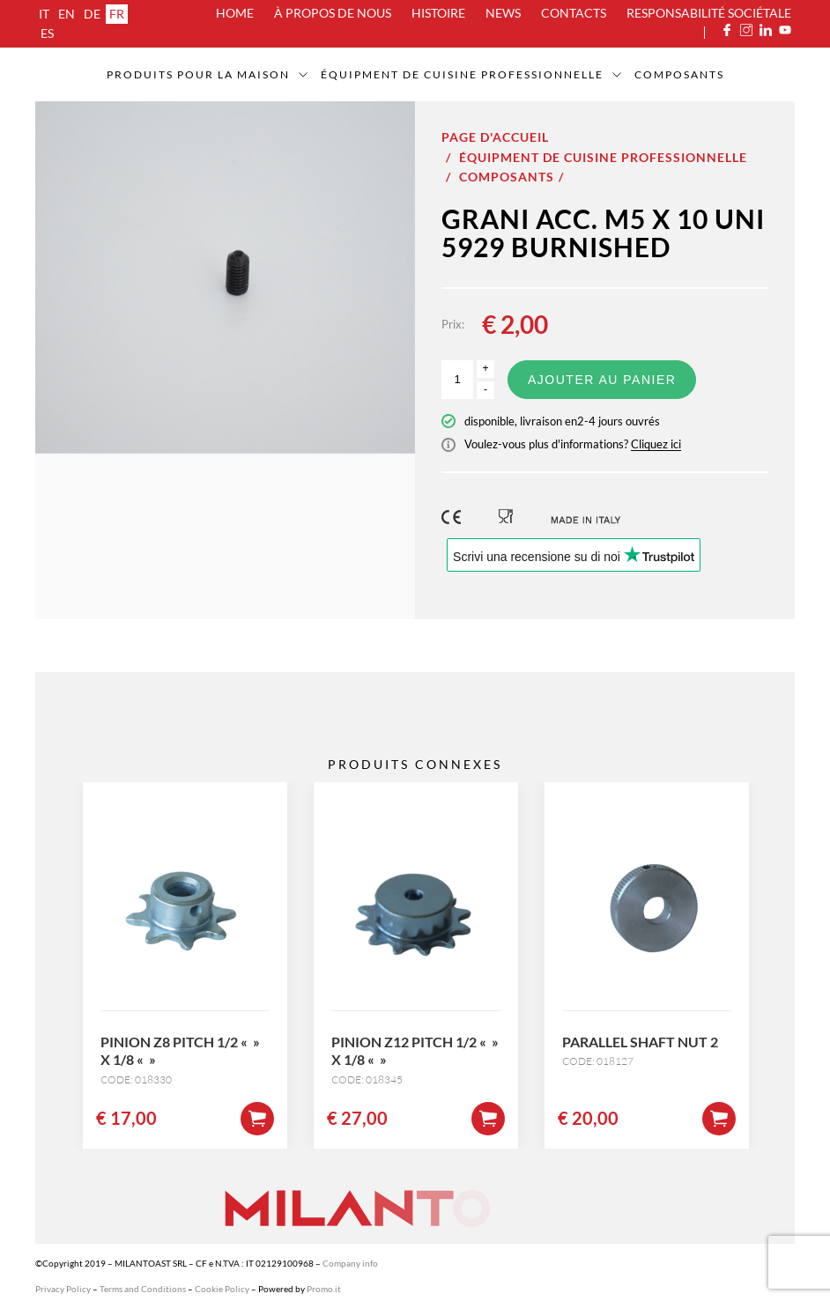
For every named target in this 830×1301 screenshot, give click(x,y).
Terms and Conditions (143, 1288)
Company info (350, 1263)
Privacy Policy (63, 1288)
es (47, 33)
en (66, 13)
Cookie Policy (222, 1288)
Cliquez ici (656, 444)
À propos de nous (332, 12)
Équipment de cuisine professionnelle (462, 74)
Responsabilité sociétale (708, 12)
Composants (679, 74)
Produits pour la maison (198, 74)
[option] (225, 277)
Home (235, 12)
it (44, 13)
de (92, 13)
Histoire (438, 12)
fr (116, 13)
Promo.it (324, 1288)
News (503, 12)
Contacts (573, 12)
